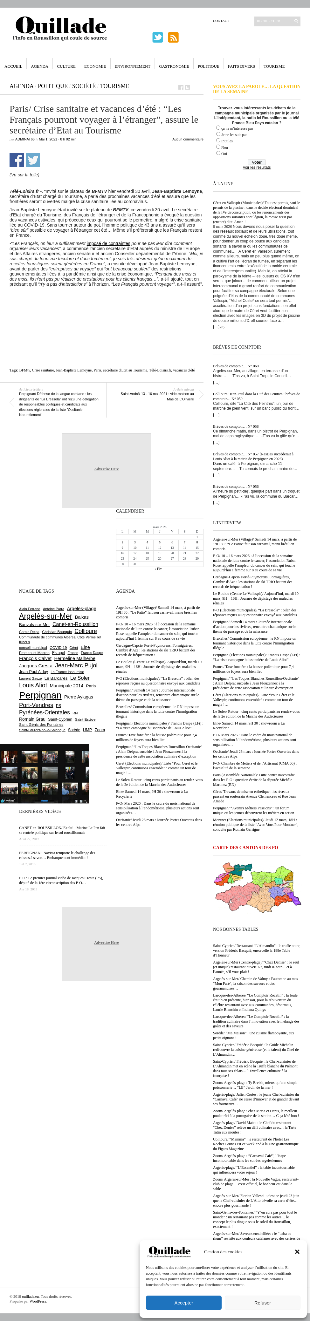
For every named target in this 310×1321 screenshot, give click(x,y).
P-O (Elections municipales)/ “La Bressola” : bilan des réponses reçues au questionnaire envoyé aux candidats (255, 612)
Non (224, 147)
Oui (224, 154)
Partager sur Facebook (17, 160)
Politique (208, 66)
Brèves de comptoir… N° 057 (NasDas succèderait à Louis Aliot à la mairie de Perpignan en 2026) (253, 456)
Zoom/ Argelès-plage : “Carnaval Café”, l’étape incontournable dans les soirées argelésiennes (249, 1158)
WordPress (38, 1301)
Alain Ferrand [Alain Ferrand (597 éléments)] (29, 609)
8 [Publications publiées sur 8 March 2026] (197, 542)
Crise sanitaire (43, 370)
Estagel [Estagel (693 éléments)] (58, 652)
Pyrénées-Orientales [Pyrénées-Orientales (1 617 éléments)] (44, 712)
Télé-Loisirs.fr (160, 370)
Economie (95, 66)
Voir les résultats (257, 167)
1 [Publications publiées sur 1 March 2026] (197, 537)
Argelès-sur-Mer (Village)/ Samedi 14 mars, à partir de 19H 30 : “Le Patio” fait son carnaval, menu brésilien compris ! (255, 544)
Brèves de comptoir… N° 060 (235, 366)
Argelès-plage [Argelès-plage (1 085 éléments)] (81, 608)
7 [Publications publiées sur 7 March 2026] (184, 542)
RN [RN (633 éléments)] (75, 713)
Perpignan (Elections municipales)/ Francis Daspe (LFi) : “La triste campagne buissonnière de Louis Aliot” (256, 657)
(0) (222, 327)
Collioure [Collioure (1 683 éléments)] (85, 631)
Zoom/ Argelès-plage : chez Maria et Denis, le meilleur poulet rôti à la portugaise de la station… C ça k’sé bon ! (256, 1113)
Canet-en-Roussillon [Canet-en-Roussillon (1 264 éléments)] (75, 624)
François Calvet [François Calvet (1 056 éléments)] (35, 658)
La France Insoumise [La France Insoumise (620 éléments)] (67, 672)
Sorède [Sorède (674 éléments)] (74, 730)
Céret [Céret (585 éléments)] (74, 648)
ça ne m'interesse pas (237, 128)
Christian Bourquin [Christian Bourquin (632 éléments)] (57, 632)
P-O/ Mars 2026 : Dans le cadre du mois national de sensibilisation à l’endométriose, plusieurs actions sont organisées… (254, 740)
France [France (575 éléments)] (72, 653)
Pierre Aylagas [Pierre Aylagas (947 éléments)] (78, 696)
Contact (221, 21)
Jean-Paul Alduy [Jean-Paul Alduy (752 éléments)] (33, 672)
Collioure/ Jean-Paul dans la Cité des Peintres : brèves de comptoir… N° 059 (256, 396)
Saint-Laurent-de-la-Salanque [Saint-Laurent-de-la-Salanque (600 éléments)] (42, 730)
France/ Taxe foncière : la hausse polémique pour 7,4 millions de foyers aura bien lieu (253, 669)
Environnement (133, 66)
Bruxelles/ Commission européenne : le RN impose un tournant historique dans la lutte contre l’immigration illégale (254, 643)
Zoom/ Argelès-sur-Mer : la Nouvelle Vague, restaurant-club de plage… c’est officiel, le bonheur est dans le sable (256, 1184)
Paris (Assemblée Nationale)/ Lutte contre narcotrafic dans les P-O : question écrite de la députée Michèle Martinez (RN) (254, 780)
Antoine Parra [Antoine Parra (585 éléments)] (53, 609)
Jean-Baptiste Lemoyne (74, 370)
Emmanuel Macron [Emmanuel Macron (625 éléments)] (34, 653)
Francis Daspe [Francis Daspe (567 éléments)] (92, 653)
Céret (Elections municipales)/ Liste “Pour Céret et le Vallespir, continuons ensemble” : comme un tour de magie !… (253, 700)
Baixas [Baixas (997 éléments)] (82, 617)
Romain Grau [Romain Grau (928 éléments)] (32, 719)
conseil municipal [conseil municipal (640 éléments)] (33, 648)
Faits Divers (241, 66)
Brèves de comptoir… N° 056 (235, 486)
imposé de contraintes (108, 243)
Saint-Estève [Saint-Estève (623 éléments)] (85, 719)
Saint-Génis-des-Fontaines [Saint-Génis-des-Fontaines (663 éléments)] (41, 724)
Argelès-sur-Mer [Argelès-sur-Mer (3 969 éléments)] (45, 616)
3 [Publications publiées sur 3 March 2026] (135, 542)
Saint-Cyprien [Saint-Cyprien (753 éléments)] (60, 719)
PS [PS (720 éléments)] (58, 706)
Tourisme (274, 66)
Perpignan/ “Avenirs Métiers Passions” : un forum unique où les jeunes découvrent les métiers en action (253, 810)
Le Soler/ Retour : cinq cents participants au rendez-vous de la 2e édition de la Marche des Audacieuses (256, 713)
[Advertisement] (106, 304)
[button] (297, 1252)
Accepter (183, 1302)
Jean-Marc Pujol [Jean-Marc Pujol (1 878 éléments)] (76, 665)
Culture (66, 66)
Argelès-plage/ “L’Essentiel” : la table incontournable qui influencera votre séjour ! (254, 1170)
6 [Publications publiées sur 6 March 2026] (172, 542)
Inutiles (227, 141)
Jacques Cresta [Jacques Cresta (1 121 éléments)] (35, 665)
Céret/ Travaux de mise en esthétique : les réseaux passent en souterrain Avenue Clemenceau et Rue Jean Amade (254, 796)
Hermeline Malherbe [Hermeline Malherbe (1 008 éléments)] (74, 658)
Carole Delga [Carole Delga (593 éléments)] (29, 632)
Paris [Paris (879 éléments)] (91, 686)
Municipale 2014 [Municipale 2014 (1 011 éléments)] (66, 685)
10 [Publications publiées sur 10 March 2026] (134, 547)
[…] (216, 327)
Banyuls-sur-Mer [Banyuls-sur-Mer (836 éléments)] (34, 624)
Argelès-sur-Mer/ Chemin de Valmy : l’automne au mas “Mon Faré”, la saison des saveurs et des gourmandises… (255, 984)
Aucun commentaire (187, 139)
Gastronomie (174, 66)
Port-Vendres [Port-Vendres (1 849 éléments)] (36, 705)
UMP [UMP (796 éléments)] (87, 729)
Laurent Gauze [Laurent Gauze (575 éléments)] (30, 678)
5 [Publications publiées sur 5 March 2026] (160, 542)
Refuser (262, 1302)
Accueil (13, 66)
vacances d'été (184, 370)
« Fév (158, 568)
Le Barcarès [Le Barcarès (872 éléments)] (56, 678)
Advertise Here (106, 469)
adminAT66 (25, 139)
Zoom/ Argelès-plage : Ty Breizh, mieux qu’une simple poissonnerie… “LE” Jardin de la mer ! (255, 1085)
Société (84, 86)
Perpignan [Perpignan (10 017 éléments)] (40, 695)
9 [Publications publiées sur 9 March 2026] (122, 547)
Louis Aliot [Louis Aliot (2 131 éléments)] (33, 685)
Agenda (39, 66)
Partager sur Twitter (33, 160)
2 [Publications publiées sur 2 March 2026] (122, 542)
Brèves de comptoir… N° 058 (235, 426)
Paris (97, 370)
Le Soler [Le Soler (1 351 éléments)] (80, 678)
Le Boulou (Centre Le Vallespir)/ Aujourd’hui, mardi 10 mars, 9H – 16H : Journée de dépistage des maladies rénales (256, 598)
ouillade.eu (30, 1296)
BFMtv (24, 370)
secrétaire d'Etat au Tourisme (125, 370)
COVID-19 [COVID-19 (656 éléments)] (58, 647)
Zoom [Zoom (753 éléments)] (100, 730)
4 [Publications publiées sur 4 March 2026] (147, 542)
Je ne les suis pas (234, 135)
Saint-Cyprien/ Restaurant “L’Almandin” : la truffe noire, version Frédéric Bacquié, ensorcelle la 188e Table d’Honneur (256, 950)
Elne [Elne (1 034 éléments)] (85, 647)
